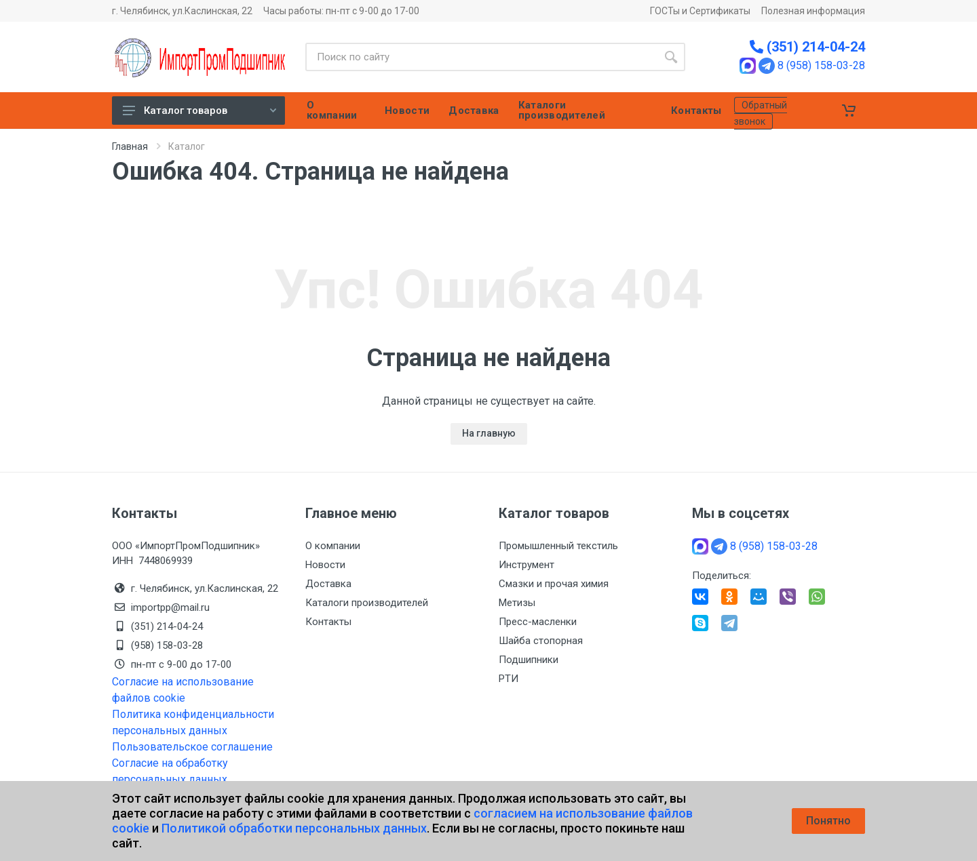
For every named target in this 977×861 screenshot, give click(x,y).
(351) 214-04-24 (807, 47)
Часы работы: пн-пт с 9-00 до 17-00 (341, 11)
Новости (325, 565)
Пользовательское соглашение (192, 746)
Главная (130, 146)
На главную (489, 433)
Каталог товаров (199, 110)
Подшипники (528, 660)
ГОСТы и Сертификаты (700, 11)
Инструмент (526, 565)
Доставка (328, 584)
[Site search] (481, 57)
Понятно (828, 820)
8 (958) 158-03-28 (821, 65)
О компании (332, 546)
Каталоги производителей (366, 603)
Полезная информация (813, 11)
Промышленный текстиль (558, 546)
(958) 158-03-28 (168, 645)
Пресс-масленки (538, 622)
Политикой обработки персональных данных (294, 828)
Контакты (328, 622)
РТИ (508, 679)
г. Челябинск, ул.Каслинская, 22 (182, 11)
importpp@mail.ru (170, 607)
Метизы (517, 603)
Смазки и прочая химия (554, 584)
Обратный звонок (760, 113)
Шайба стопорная (541, 641)
